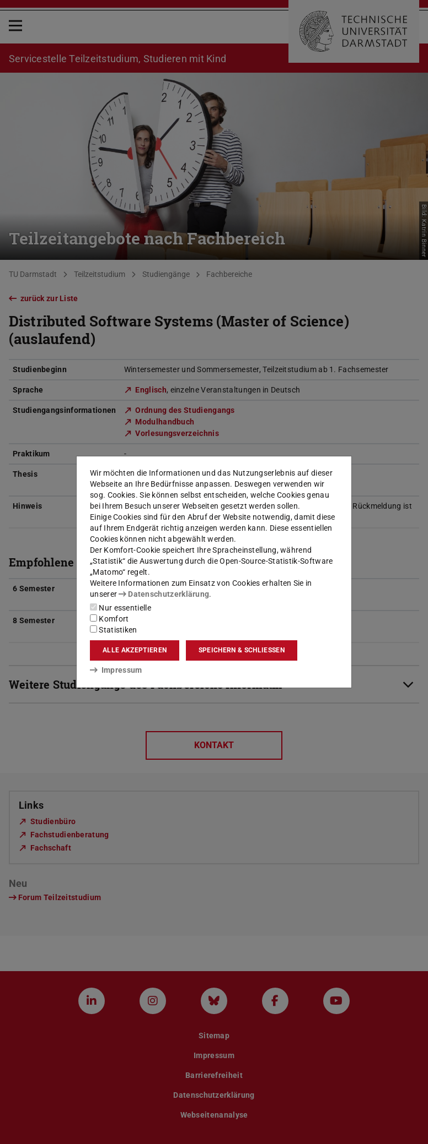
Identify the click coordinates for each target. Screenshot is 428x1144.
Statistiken (113, 629)
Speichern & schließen (242, 650)
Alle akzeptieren (135, 650)
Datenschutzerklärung (164, 594)
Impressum (116, 670)
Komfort (109, 618)
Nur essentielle (120, 607)
